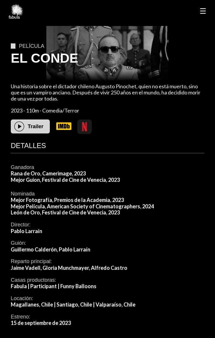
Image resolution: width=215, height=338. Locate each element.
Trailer (35, 126)
